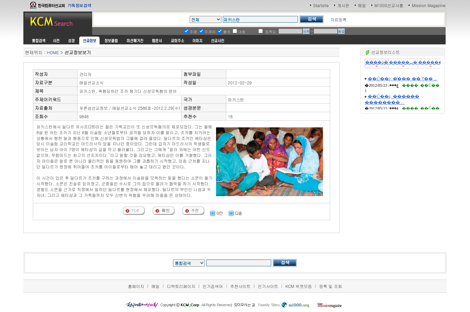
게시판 (343, 5)
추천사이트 (240, 286)
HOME (53, 52)
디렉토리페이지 (181, 286)
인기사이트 (268, 286)
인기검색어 (212, 286)
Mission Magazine (429, 5)
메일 (362, 5)
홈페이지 (136, 286)
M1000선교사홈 (389, 5)
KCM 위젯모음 (298, 286)
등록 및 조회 (330, 286)
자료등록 (338, 19)
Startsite (321, 5)
